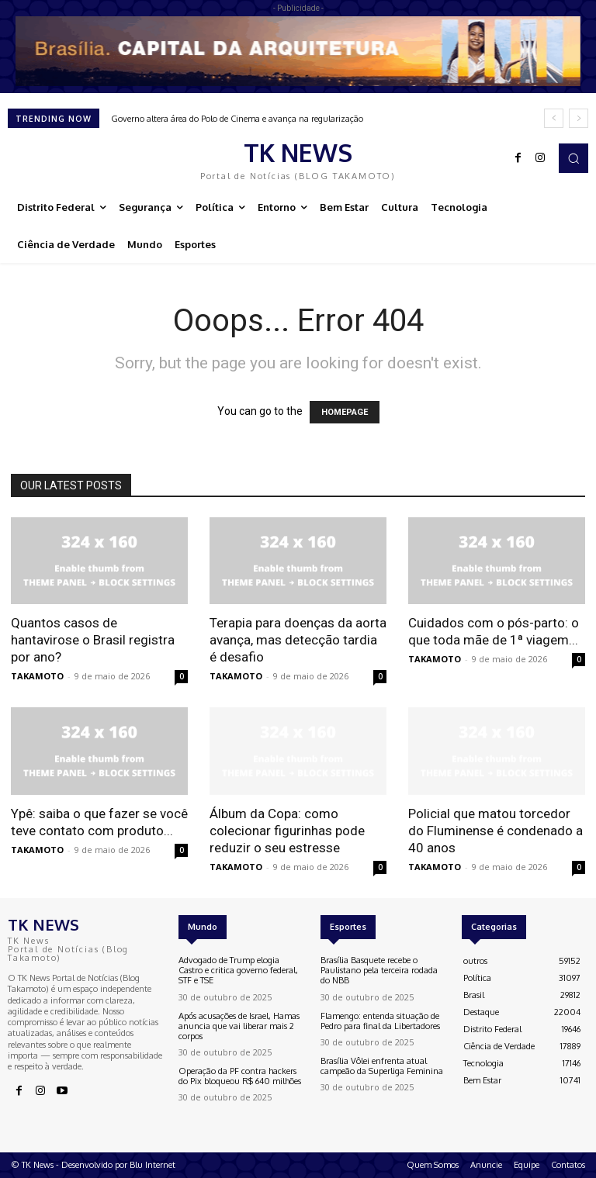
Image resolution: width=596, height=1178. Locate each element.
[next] (578, 118)
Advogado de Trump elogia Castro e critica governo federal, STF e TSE (238, 970)
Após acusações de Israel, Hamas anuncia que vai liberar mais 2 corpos (239, 1026)
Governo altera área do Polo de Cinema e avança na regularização (237, 118)
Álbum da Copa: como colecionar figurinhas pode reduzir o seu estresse (287, 830)
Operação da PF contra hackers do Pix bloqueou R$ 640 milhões (239, 1076)
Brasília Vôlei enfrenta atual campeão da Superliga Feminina (382, 1065)
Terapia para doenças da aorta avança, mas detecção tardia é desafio (298, 640)
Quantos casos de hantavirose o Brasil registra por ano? (93, 640)
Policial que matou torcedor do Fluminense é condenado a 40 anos (495, 830)
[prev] (553, 118)
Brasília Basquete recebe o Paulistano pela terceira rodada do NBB (379, 970)
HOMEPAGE (344, 412)
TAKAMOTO (37, 676)
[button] (573, 158)
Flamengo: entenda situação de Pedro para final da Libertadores (380, 1020)
